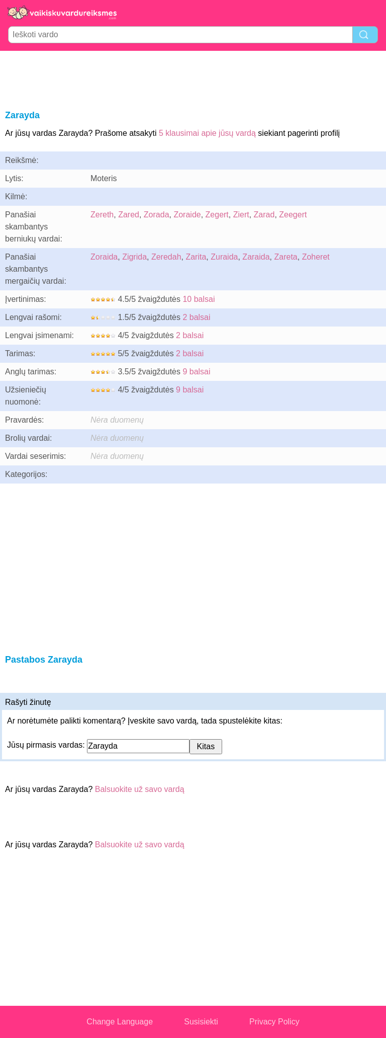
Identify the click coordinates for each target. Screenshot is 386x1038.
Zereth (102, 214)
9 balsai (196, 371)
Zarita (195, 257)
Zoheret (316, 257)
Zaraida (255, 257)
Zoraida (104, 257)
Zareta (286, 257)
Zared (128, 214)
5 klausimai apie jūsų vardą (207, 133)
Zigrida (134, 257)
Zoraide (187, 214)
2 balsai (196, 317)
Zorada (156, 214)
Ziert (241, 214)
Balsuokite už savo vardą (139, 789)
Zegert (217, 214)
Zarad (264, 214)
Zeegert (293, 214)
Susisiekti (201, 1021)
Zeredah (166, 257)
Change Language (119, 1021)
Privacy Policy (274, 1021)
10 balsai (198, 299)
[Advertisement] (193, 78)
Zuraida (224, 257)
